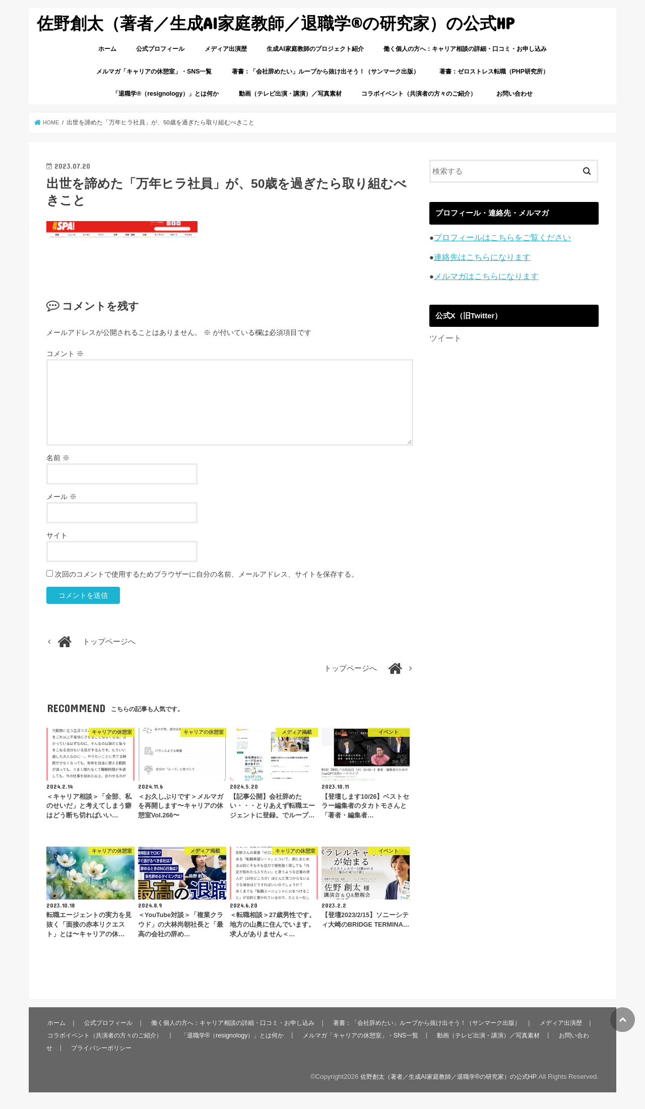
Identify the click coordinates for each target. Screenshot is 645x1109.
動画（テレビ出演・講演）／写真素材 (290, 93)
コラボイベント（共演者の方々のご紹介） (418, 93)
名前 (58, 458)
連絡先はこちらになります (479, 256)
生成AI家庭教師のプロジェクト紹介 (315, 48)
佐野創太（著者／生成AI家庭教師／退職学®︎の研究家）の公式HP (275, 23)
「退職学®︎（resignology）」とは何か (165, 93)
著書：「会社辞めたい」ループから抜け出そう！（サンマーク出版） (325, 71)
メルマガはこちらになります (483, 275)
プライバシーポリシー (166, 1047)
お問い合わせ (514, 93)
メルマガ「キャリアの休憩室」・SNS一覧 (154, 71)
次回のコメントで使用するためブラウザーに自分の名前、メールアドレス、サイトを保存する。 (206, 574)
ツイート (444, 336)
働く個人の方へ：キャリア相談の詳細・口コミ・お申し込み (465, 48)
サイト (57, 535)
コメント (65, 354)
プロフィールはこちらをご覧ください (498, 237)
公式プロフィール (160, 48)
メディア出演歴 (226, 48)
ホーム (107, 48)
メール (61, 497)
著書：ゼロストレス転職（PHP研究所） (494, 71)
